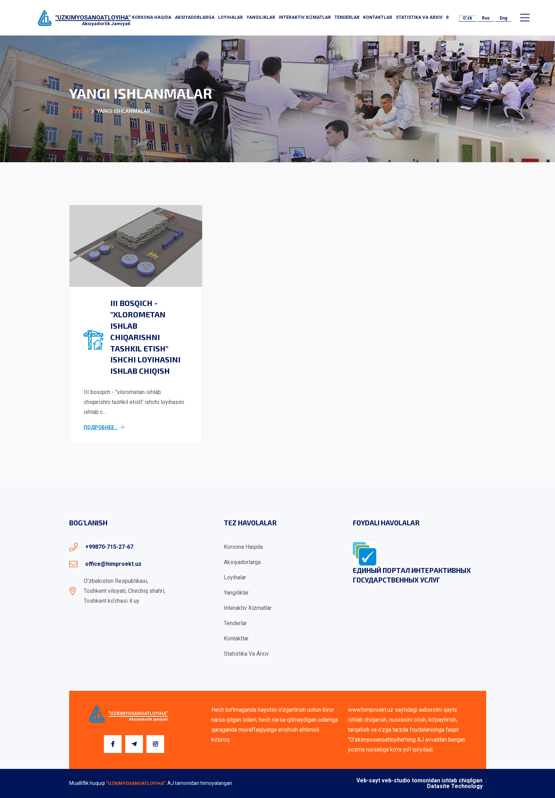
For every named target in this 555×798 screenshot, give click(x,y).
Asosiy (79, 111)
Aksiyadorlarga (195, 17)
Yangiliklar (260, 17)
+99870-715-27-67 (109, 546)
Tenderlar (347, 17)
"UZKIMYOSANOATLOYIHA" (135, 783)
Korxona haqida (151, 17)
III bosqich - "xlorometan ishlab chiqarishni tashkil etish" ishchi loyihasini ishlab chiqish (145, 336)
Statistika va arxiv (419, 17)
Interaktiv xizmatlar (305, 17)
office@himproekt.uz (113, 564)
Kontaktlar (377, 17)
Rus (486, 18)
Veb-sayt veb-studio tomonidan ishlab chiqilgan (419, 780)
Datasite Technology (455, 786)
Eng (503, 18)
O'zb (467, 18)
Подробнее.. (104, 427)
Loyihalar (230, 17)
